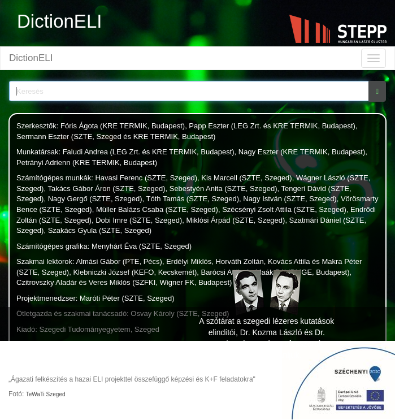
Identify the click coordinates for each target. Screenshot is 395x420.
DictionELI (31, 58)
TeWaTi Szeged (46, 394)
